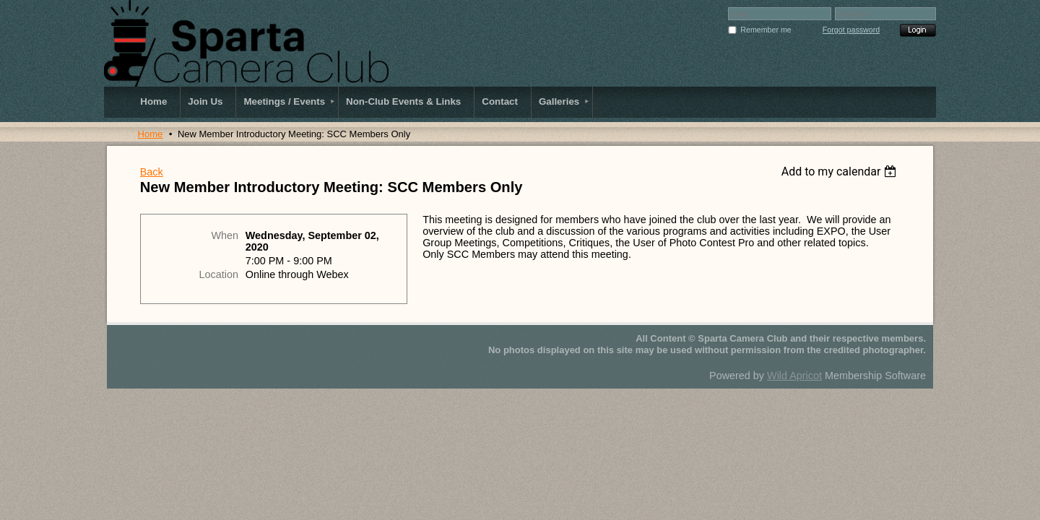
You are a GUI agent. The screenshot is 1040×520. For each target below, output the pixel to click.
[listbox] (841, 171)
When (224, 235)
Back (151, 172)
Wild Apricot (794, 375)
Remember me (765, 29)
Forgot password (851, 29)
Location (218, 274)
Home (150, 134)
